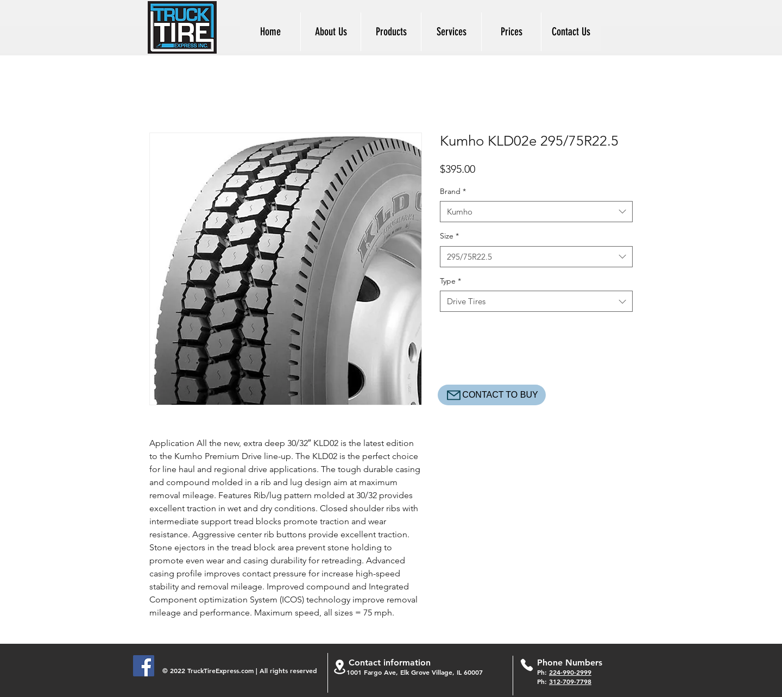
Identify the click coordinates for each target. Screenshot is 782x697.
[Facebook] (143, 665)
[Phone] (527, 665)
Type (450, 281)
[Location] (339, 666)
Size (449, 236)
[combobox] (536, 211)
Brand (453, 191)
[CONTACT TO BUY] (492, 395)
